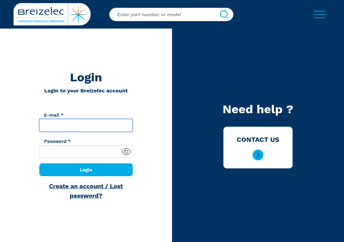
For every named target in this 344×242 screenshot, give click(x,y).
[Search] (224, 14)
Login (86, 169)
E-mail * (53, 115)
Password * (57, 141)
